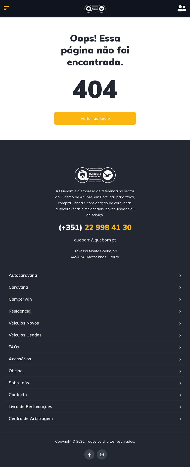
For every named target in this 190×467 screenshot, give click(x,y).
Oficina (16, 370)
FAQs (14, 346)
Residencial (20, 311)
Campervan (20, 299)
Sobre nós (19, 382)
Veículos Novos (24, 323)
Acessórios (20, 358)
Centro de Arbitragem (31, 418)
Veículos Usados (25, 334)
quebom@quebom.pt (95, 239)
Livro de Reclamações (30, 406)
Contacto (18, 394)
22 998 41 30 (95, 227)
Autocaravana (23, 275)
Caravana (18, 287)
